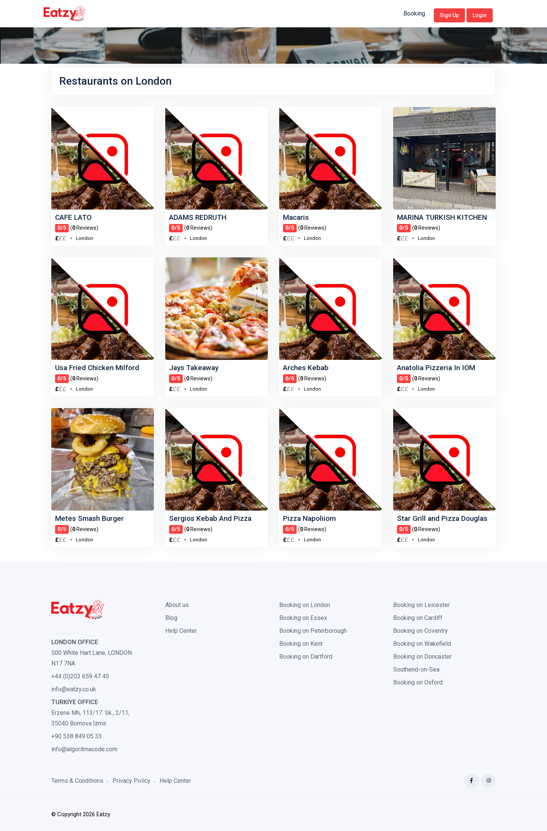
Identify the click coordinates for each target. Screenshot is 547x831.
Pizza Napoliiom (309, 518)
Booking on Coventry (420, 630)
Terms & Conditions (77, 780)
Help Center (181, 630)
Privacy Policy (131, 780)
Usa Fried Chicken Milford (97, 367)
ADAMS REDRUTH (197, 217)
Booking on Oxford (418, 682)
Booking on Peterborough (313, 630)
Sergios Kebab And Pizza (210, 518)
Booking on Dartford (305, 656)
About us (177, 605)
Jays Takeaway (193, 367)
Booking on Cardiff (418, 617)
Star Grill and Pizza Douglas (442, 518)
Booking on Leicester (421, 605)
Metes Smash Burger (89, 518)
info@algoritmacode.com (84, 749)
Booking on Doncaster (422, 656)
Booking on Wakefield (422, 643)
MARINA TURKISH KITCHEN (442, 217)
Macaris (296, 217)
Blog (171, 617)
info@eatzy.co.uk (73, 689)
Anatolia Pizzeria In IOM (436, 367)
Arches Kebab (306, 367)
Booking (414, 13)
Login (480, 15)
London (84, 238)
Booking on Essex (303, 617)
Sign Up (449, 15)
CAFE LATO (73, 217)
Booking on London (304, 605)
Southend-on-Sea (416, 669)
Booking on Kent (301, 643)
